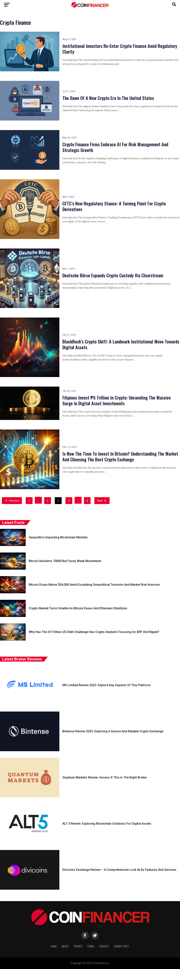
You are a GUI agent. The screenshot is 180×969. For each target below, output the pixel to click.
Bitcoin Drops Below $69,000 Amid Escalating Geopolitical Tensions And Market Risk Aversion (94, 584)
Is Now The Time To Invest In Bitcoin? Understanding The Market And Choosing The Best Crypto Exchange (120, 456)
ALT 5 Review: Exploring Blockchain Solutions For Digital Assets (106, 823)
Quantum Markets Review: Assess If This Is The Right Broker (104, 777)
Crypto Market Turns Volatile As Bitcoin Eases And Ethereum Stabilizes (78, 608)
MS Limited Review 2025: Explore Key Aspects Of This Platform (106, 685)
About (65, 946)
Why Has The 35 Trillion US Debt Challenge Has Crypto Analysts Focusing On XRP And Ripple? (94, 632)
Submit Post (121, 946)
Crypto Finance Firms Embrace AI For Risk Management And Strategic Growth (115, 147)
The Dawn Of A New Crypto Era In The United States (108, 97)
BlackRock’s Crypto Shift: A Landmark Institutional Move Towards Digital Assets (120, 344)
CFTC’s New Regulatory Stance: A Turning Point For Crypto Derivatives (114, 206)
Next (102, 500)
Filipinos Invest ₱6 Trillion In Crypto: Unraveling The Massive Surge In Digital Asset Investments (116, 400)
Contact (104, 946)
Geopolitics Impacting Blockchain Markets (58, 537)
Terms (90, 946)
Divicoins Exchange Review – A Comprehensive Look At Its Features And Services (119, 870)
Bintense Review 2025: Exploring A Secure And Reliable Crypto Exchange (112, 731)
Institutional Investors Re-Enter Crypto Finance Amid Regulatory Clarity (119, 48)
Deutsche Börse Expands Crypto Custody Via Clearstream (112, 275)
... (38, 500)
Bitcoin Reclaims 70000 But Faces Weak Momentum (65, 561)
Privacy (77, 946)
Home (54, 946)
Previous (12, 500)
